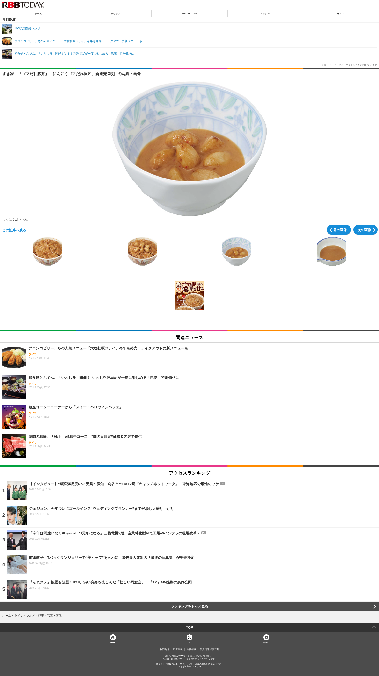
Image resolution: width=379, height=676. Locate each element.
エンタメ (265, 13)
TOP (189, 627)
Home (112, 642)
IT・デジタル (114, 13)
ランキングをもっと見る (189, 606)
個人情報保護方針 (209, 649)
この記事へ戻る (14, 230)
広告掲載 (178, 649)
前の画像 (340, 229)
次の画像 (364, 229)
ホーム (38, 13)
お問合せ (164, 649)
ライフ (340, 13)
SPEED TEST (189, 13)
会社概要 (191, 649)
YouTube (266, 642)
